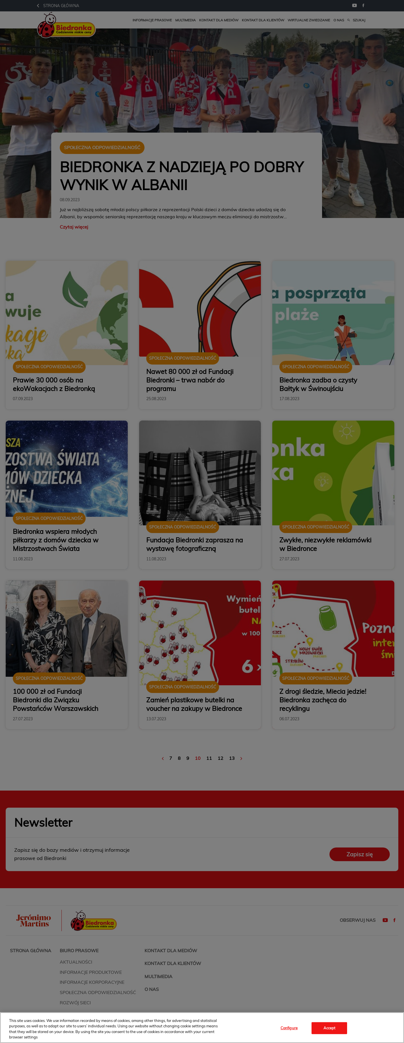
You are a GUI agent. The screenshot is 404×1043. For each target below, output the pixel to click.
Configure (289, 1028)
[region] (202, 1027)
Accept (329, 1028)
